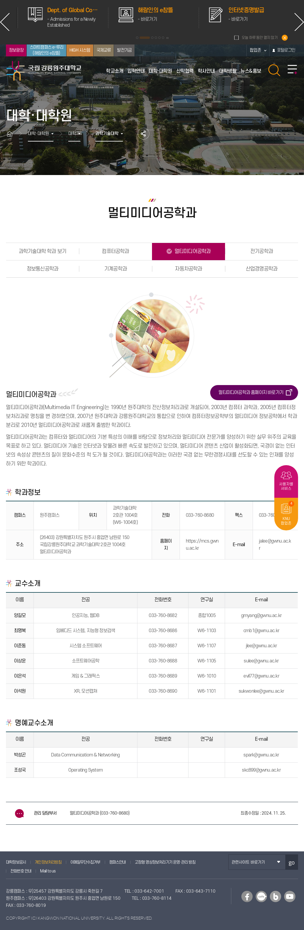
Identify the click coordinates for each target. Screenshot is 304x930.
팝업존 (255, 50)
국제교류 (103, 50)
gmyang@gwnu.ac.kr (261, 615)
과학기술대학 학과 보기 (42, 251)
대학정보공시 (16, 862)
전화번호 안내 (20, 871)
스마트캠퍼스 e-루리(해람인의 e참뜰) (46, 50)
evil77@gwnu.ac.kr (261, 676)
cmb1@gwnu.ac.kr (261, 630)
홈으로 (12, 134)
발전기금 (124, 50)
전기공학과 (261, 251)
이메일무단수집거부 (85, 862)
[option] (51, 17)
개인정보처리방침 (48, 862)
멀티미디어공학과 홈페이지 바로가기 (250, 392)
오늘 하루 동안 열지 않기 (260, 38)
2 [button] (145, 37)
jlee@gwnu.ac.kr (261, 645)
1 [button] (137, 37)
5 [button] (159, 37)
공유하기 (143, 134)
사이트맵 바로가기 (292, 69)
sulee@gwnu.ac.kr (261, 661)
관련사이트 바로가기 (248, 862)
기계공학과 (115, 269)
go (292, 862)
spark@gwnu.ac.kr (261, 755)
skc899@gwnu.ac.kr (261, 770)
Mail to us (48, 871)
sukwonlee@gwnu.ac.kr (261, 691)
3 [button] (152, 37)
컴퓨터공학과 (115, 251)
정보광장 (16, 50)
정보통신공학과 (42, 269)
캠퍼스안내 (117, 862)
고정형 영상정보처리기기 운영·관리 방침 (165, 862)
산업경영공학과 (261, 269)
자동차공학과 (188, 269)
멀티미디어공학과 (192, 251)
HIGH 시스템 (79, 50)
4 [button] (156, 37)
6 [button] (163, 37)
